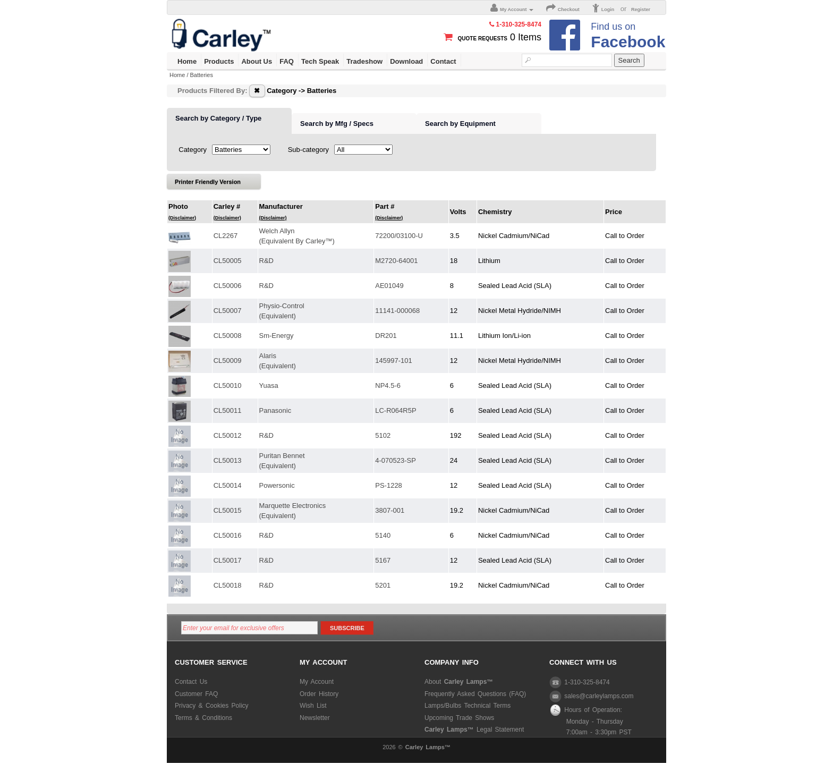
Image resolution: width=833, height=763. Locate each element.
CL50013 (228, 460)
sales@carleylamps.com (591, 696)
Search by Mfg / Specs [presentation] (336, 124)
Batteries (201, 75)
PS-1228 (388, 485)
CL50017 (228, 560)
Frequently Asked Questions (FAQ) (475, 694)
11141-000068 (397, 311)
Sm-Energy (276, 336)
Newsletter (315, 718)
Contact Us (191, 681)
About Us (256, 61)
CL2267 (226, 236)
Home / (179, 75)
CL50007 (228, 311)
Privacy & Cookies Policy (212, 705)
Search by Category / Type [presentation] (218, 118)
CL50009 (228, 360)
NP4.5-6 (388, 385)
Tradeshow (364, 61)
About (458, 681)
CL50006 (228, 286)
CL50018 (228, 585)
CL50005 (228, 261)
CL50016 (228, 535)
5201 (382, 585)
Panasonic (275, 410)
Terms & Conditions (203, 718)
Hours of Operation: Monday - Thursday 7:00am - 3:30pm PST (590, 720)
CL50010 (228, 385)
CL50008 (228, 336)
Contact (443, 61)
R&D (266, 261)
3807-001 (389, 510)
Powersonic (277, 485)
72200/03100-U (399, 236)
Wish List (313, 705)
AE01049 (389, 286)
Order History (319, 694)
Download (406, 61)
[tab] (229, 121)
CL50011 (228, 410)
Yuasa (268, 385)
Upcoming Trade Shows (459, 718)
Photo (182, 211)
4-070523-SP (395, 460)
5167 (382, 560)
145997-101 (393, 360)
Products (219, 61)
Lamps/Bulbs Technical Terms (467, 705)
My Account (317, 681)
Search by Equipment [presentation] (460, 124)
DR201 (385, 336)
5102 (382, 435)
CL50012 (228, 435)
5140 (382, 535)
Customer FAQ (196, 694)
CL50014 (228, 485)
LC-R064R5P (395, 410)
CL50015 (228, 510)
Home (187, 61)
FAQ (286, 61)
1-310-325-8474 (579, 682)
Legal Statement (474, 729)
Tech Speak (320, 61)
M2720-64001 (396, 261)
